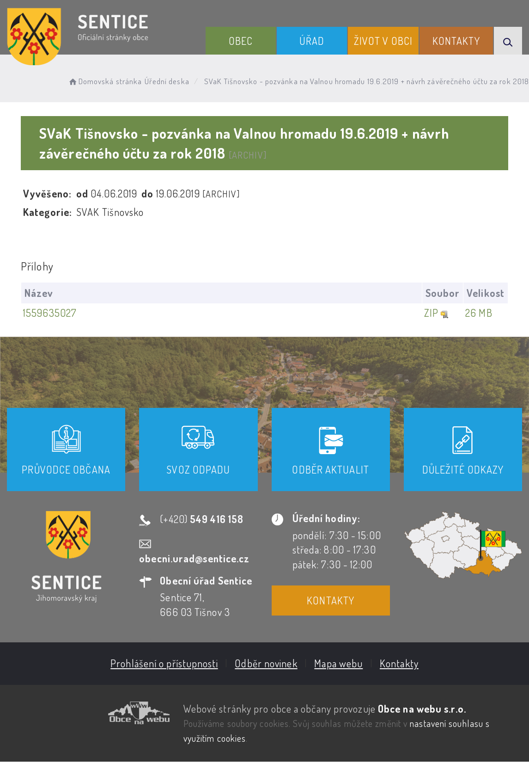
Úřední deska (167, 81)
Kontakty (456, 40)
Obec (241, 40)
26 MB (478, 312)
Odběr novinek (265, 663)
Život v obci (383, 40)
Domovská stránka (104, 81)
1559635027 (50, 312)
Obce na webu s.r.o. (421, 708)
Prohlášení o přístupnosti (164, 663)
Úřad (311, 40)
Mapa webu (338, 663)
